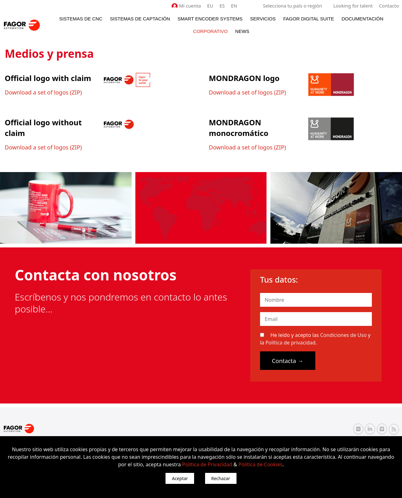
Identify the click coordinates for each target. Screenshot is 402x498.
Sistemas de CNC (80, 18)
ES (222, 6)
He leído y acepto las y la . (315, 339)
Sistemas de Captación (140, 18)
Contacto (389, 6)
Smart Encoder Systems (209, 18)
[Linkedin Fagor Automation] (370, 429)
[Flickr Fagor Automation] (358, 429)
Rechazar (220, 478)
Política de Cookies (260, 464)
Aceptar (180, 478)
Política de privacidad (290, 342)
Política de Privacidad (207, 464)
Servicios (262, 18)
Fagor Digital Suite (308, 18)
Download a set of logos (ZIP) (43, 92)
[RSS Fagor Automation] (394, 429)
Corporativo (210, 31)
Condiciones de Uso (343, 335)
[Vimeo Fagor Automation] (382, 429)
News (242, 31)
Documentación (362, 18)
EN (234, 6)
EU (210, 6)
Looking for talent (352, 6)
